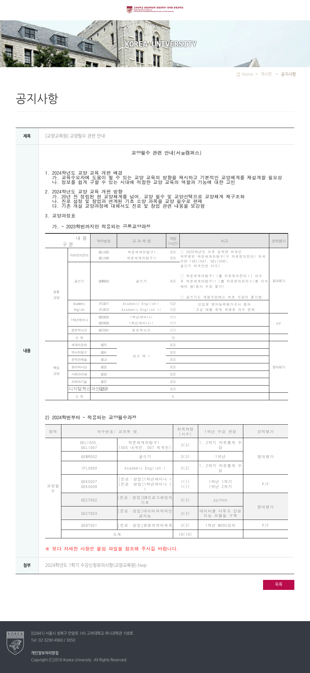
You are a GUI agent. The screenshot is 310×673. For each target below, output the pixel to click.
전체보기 (10, 10)
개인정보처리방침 (45, 653)
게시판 (267, 74)
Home (247, 74)
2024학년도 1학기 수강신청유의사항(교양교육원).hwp (96, 565)
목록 (278, 584)
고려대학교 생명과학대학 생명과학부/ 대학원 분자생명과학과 (155, 13)
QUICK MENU (299, 10)
